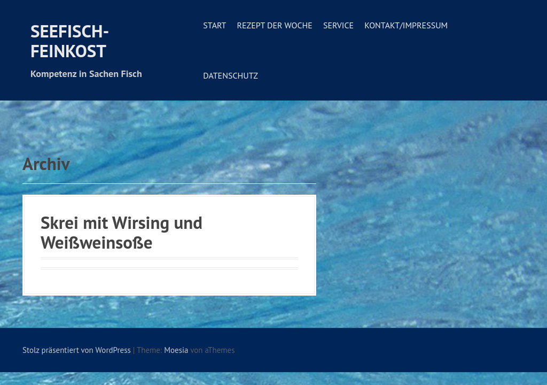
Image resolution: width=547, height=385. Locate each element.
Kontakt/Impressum (406, 25)
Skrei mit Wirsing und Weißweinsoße (121, 232)
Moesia (176, 350)
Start (214, 25)
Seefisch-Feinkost (69, 40)
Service (338, 25)
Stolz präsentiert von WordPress (76, 350)
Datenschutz (230, 75)
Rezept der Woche (274, 25)
